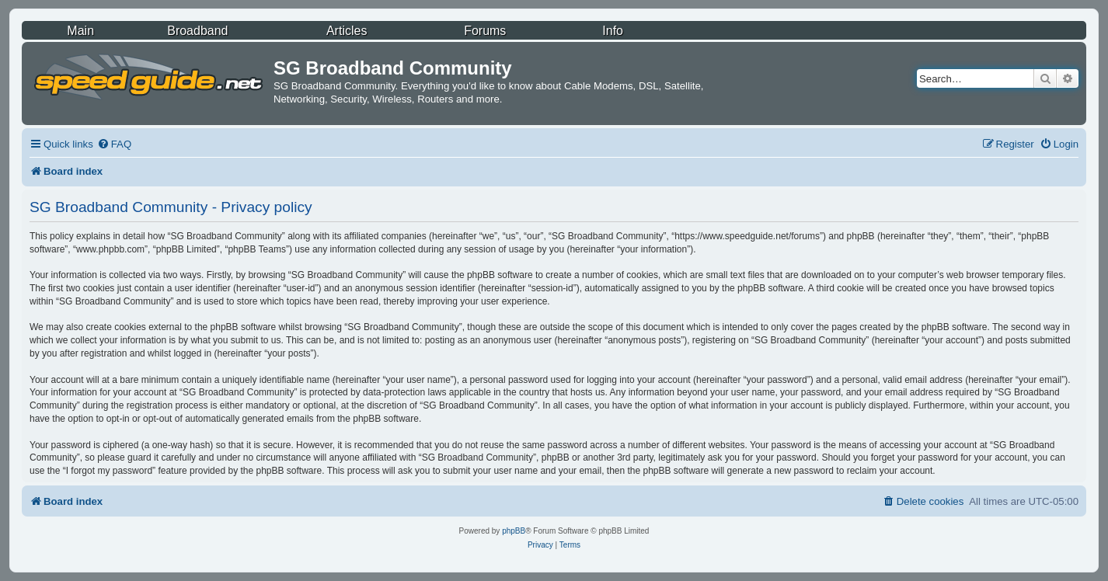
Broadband (197, 30)
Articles (346, 30)
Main (80, 30)
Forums (485, 30)
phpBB (513, 531)
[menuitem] (114, 144)
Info (612, 30)
